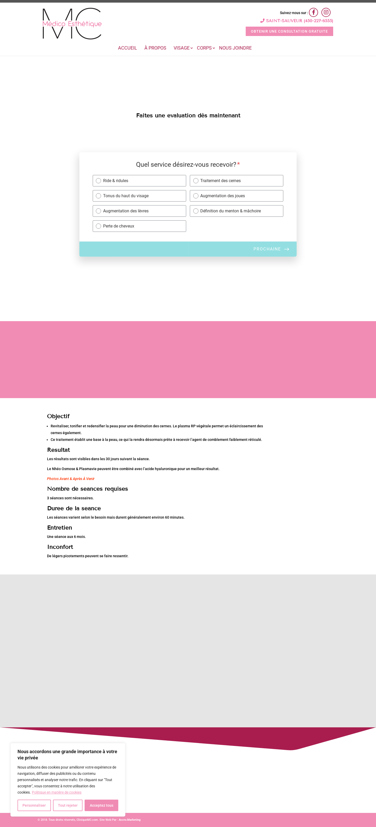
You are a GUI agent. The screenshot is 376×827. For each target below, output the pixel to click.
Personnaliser (34, 805)
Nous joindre (235, 48)
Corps (204, 48)
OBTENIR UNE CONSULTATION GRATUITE (289, 31)
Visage (182, 48)
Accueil (127, 48)
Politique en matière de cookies (56, 792)
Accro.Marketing (129, 820)
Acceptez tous (101, 805)
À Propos (155, 48)
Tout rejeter (68, 805)
